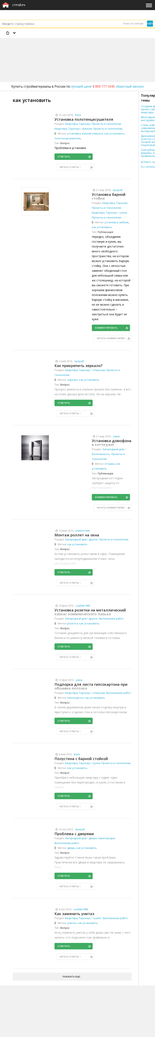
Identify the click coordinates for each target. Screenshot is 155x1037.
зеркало (72, 380)
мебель (124, 222)
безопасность (101, 454)
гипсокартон (75, 697)
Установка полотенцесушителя (83, 119)
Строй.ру (18, 5)
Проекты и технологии (106, 124)
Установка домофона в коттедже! (111, 443)
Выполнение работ (111, 618)
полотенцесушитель (67, 138)
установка (74, 133)
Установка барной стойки (109, 196)
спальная (99, 370)
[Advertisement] (73, 49)
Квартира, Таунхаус (78, 124)
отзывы (110, 464)
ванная (87, 128)
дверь (71, 848)
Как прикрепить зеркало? (78, 366)
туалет (97, 918)
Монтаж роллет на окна (76, 535)
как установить (114, 133)
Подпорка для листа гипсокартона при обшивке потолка (91, 686)
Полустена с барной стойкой (81, 759)
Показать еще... (72, 976)
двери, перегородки (102, 838)
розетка (72, 623)
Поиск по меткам (133, 23)
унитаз (71, 923)
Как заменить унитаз (74, 914)
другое (93, 539)
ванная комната (92, 133)
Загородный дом (113, 449)
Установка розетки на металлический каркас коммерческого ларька (90, 612)
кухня (123, 212)
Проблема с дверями (74, 834)
